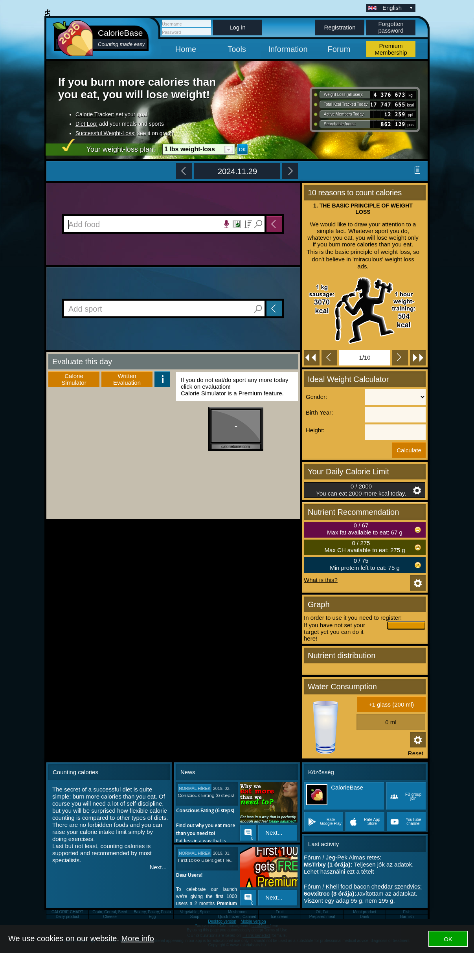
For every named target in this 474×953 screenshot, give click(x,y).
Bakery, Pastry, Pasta (152, 912)
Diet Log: (86, 124)
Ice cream (279, 916)
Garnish (406, 916)
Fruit (280, 912)
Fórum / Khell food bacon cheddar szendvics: (363, 886)
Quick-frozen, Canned (237, 916)
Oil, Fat (322, 912)
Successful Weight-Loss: (105, 133)
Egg (152, 916)
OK (448, 939)
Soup (194, 916)
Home (185, 49)
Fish (407, 912)
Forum (339, 49)
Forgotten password (390, 27)
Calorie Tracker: (94, 114)
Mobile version (253, 921)
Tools (237, 49)
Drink (364, 916)
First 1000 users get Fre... (205, 860)
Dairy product (67, 916)
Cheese (109, 916)
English (398, 7)
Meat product (364, 912)
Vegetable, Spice (194, 912)
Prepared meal (322, 916)
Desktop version (222, 921)
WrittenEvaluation (127, 379)
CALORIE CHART (67, 912)
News (187, 772)
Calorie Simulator (73, 379)
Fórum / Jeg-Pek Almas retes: (343, 857)
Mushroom (237, 912)
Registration (339, 27)
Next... (158, 867)
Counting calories (75, 772)
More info (137, 938)
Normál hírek (195, 788)
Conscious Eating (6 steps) (206, 795)
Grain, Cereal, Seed (109, 912)
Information (287, 49)
